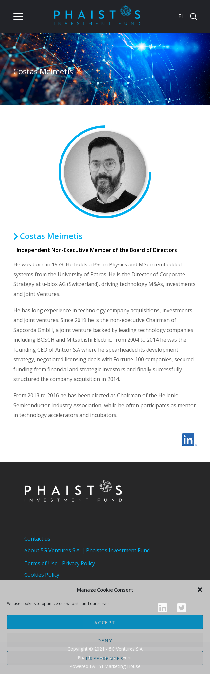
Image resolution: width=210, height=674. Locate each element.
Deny (105, 640)
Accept (105, 622)
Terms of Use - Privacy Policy (59, 563)
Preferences (105, 658)
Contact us (37, 538)
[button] (200, 589)
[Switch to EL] (180, 16)
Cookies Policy (41, 574)
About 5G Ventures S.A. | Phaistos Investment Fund (87, 550)
